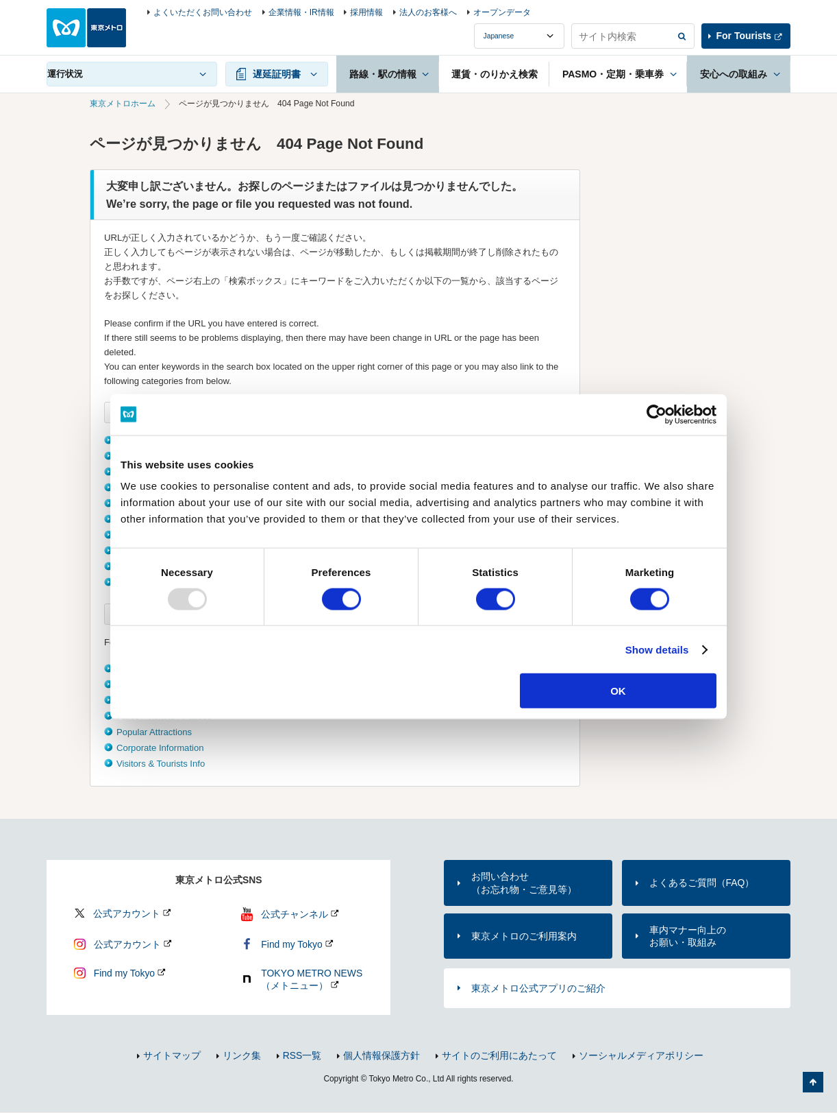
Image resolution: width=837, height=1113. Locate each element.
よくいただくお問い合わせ (202, 12)
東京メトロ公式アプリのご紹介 (538, 988)
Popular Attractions (154, 732)
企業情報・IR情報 (301, 12)
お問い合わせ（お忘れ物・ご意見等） (524, 882)
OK (618, 691)
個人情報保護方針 (381, 1055)
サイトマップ (172, 1055)
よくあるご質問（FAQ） (702, 882)
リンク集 (242, 1055)
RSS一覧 (302, 1055)
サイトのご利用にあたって (499, 1055)
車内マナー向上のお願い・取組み (687, 936)
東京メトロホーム (122, 103)
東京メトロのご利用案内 (524, 936)
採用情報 (366, 12)
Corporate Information (160, 748)
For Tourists (743, 35)
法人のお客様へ (428, 12)
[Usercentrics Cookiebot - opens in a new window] (656, 414)
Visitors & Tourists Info (160, 763)
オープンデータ (502, 12)
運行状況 (65, 74)
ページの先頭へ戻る (813, 1082)
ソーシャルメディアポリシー (641, 1055)
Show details (657, 649)
